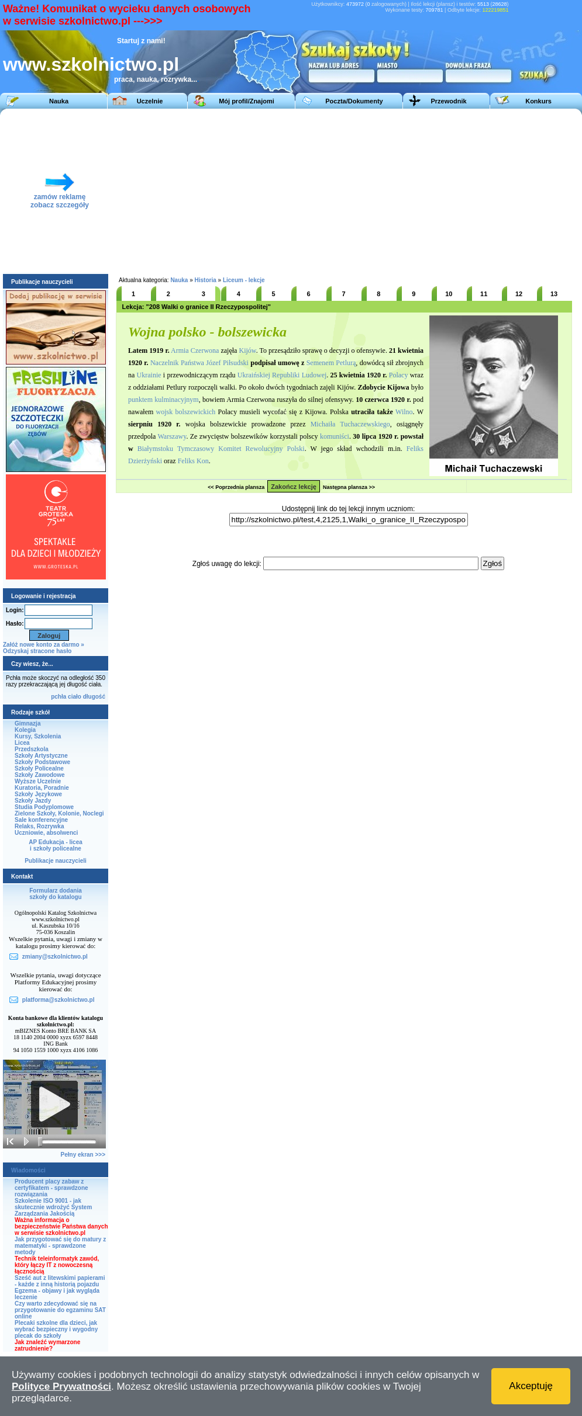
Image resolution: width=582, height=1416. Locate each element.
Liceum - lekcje (244, 280)
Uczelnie (150, 101)
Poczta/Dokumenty (354, 101)
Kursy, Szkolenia (38, 736)
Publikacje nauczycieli (56, 861)
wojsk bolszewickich (186, 412)
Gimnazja (27, 723)
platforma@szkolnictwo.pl (58, 1000)
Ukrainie (149, 375)
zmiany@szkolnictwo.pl (55, 956)
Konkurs (538, 101)
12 (518, 293)
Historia (205, 280)
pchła (58, 696)
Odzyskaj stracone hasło (37, 651)
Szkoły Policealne (39, 768)
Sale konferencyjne (41, 820)
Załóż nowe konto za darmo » (43, 644)
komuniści (334, 436)
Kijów (247, 350)
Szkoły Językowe (38, 794)
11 (483, 293)
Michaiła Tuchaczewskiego (350, 424)
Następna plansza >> (349, 487)
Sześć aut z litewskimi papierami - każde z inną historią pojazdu (60, 1281)
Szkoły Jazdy (33, 800)
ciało (74, 696)
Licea (22, 743)
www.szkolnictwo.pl (91, 64)
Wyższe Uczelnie (38, 781)
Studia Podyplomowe (44, 807)
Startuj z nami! (141, 41)
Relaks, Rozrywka (39, 826)
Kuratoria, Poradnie (42, 788)
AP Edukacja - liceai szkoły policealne (55, 845)
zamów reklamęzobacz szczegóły (59, 197)
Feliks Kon (193, 461)
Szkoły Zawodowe (40, 775)
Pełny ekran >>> (83, 1154)
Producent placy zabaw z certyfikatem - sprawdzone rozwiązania (51, 1188)
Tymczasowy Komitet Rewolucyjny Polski (241, 449)
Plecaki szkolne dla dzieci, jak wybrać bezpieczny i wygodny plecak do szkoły (56, 1329)
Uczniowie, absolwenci (46, 833)
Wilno (404, 412)
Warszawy (171, 436)
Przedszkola (32, 749)
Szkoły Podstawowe (42, 762)
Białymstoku (155, 449)
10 (448, 293)
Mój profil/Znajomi (246, 101)
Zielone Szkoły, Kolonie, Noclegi (59, 813)
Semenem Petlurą (331, 363)
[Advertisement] (403, 190)
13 (553, 293)
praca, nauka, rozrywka (152, 79)
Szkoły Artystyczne (41, 755)
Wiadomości (28, 1170)
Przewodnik (448, 101)
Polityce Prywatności (61, 1386)
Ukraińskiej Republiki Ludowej (281, 375)
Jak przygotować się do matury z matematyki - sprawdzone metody (60, 1245)
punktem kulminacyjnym (163, 399)
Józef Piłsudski (227, 363)
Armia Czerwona (195, 350)
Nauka (58, 101)
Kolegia (25, 730)
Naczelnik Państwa (177, 363)
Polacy (398, 375)
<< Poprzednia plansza (236, 487)
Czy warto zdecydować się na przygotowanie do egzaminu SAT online (60, 1310)
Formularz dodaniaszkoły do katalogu (55, 893)
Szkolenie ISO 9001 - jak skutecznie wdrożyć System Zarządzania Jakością (53, 1207)
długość (94, 696)
